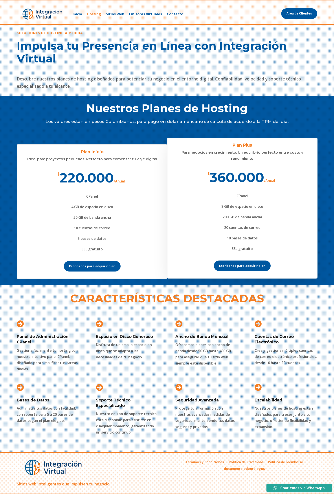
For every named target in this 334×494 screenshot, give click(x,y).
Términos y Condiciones (204, 461)
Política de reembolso (285, 461)
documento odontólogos (244, 468)
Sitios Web (115, 14)
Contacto (175, 14)
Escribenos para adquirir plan (92, 266)
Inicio (77, 14)
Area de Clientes (299, 13)
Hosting (94, 14)
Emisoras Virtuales (145, 14)
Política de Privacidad (246, 461)
